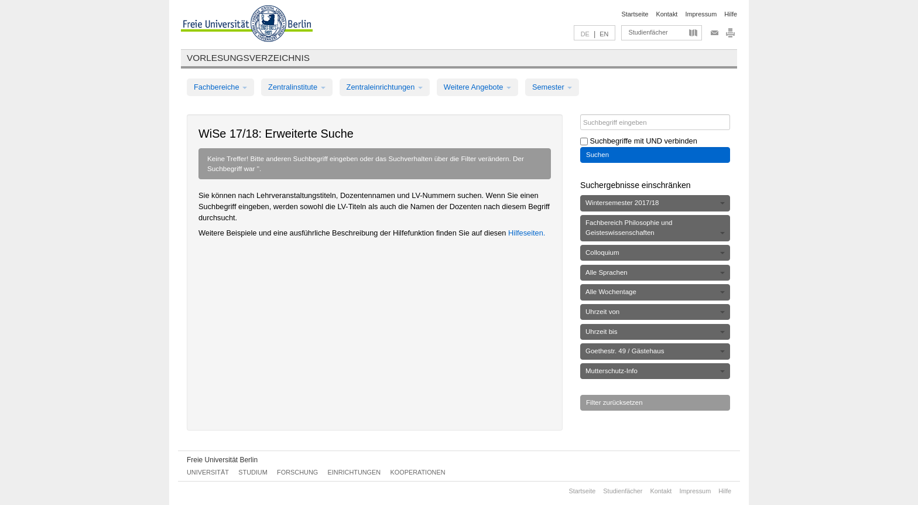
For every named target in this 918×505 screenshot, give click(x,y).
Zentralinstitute (297, 87)
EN (604, 33)
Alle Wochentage (655, 291)
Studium (253, 472)
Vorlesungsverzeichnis (248, 58)
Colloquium (655, 252)
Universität (208, 472)
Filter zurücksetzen (614, 402)
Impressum (701, 14)
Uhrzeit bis (655, 331)
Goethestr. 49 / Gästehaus (655, 350)
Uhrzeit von (655, 311)
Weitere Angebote (477, 87)
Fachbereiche (220, 87)
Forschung (297, 472)
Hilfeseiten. (526, 232)
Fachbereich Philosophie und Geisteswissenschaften (655, 227)
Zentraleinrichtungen (385, 87)
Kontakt (667, 14)
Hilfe (730, 14)
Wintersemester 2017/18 (655, 202)
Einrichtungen (354, 472)
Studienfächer (647, 32)
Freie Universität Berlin (222, 460)
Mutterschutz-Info (655, 370)
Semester (552, 87)
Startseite (635, 14)
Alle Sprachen (655, 272)
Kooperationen (418, 472)
